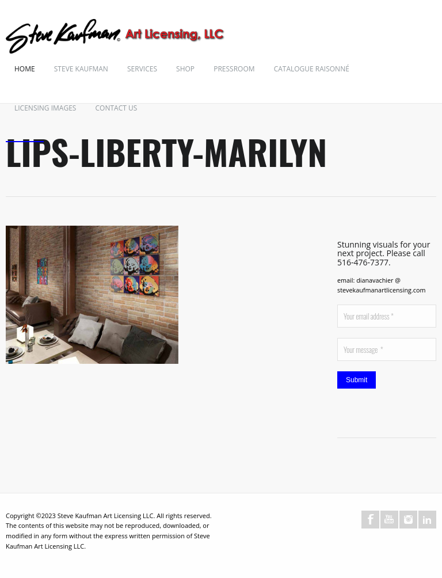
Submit (356, 380)
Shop (185, 69)
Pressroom (234, 69)
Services (142, 69)
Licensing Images (45, 108)
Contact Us (117, 108)
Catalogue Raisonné (311, 69)
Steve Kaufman (81, 69)
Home (24, 69)
